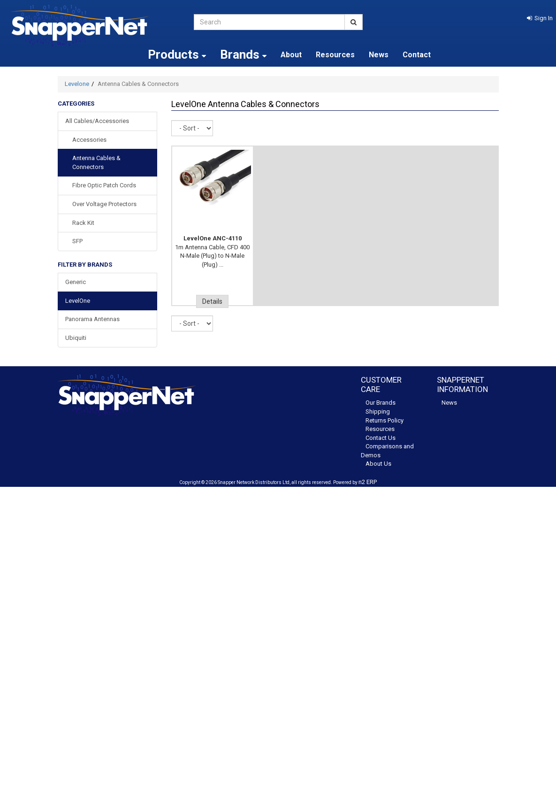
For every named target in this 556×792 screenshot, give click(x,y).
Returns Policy (385, 420)
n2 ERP (367, 481)
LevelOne (77, 300)
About (291, 54)
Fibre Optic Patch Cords (104, 185)
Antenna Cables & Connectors (96, 162)
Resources (335, 54)
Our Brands (381, 402)
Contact (417, 54)
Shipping (378, 411)
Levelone (77, 83)
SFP (77, 241)
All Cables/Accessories (97, 120)
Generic (75, 281)
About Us (378, 463)
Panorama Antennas (92, 319)
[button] (540, 18)
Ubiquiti (75, 337)
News (378, 54)
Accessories (89, 139)
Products (177, 54)
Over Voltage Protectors (104, 204)
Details (212, 301)
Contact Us (381, 437)
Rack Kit (83, 222)
